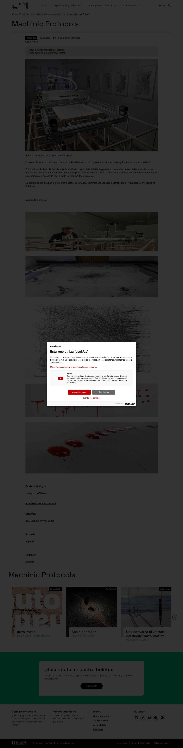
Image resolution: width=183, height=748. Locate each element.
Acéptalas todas (79, 392)
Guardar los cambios (92, 398)
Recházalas (104, 392)
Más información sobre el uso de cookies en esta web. (73, 367)
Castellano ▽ (56, 346)
